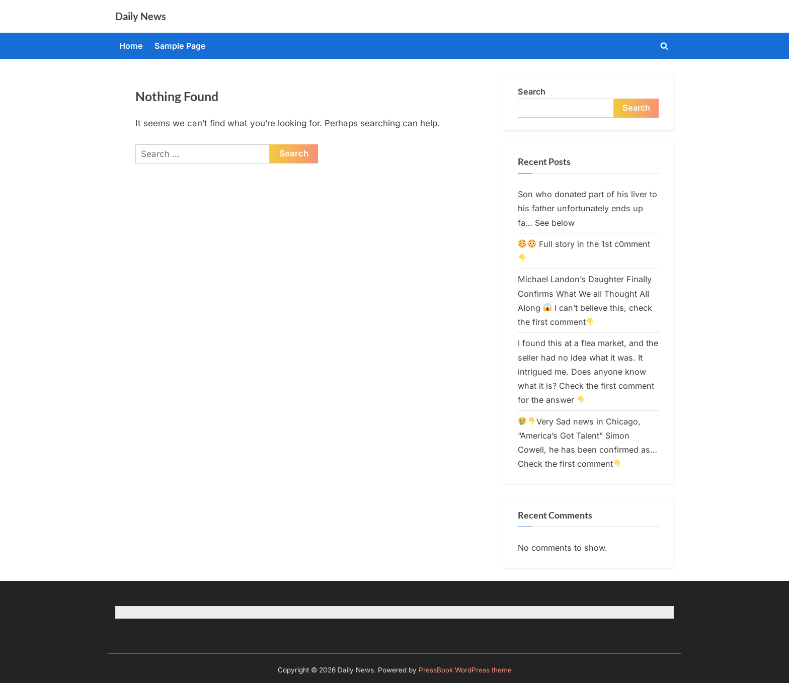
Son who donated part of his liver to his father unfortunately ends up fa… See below (587, 208)
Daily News (140, 16)
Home (131, 46)
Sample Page (180, 46)
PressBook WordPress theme (465, 670)
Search (531, 92)
